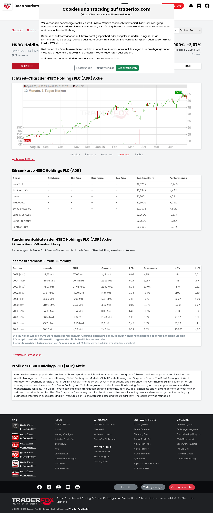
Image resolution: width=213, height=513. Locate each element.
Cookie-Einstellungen (79, 52)
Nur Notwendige (105, 68)
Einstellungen (84, 68)
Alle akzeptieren (127, 68)
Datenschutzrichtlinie (106, 58)
